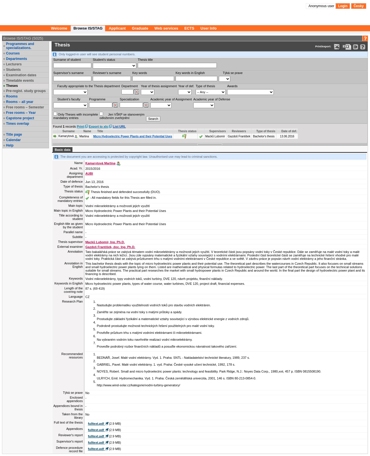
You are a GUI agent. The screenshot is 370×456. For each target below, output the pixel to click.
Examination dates (21, 75)
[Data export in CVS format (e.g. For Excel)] (347, 47)
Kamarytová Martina (100, 163)
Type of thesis (205, 86)
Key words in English (190, 73)
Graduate (140, 28)
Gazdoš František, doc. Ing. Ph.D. (110, 247)
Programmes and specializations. (20, 46)
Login (343, 6)
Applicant (117, 28)
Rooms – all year (19, 102)
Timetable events (20, 81)
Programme (97, 99)
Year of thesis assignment (159, 86)
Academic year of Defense (211, 99)
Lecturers (14, 64)
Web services (166, 28)
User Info (208, 28)
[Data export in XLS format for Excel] (336, 47)
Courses (13, 53)
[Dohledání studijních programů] (115, 105)
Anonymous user (321, 6)
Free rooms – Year (21, 113)
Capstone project (20, 118)
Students (13, 70)
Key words (139, 73)
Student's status (104, 59)
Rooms (12, 96)
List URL (119, 126)
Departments (16, 59)
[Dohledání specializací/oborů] (146, 105)
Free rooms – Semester (25, 107)
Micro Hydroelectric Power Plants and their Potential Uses (132, 136)
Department (129, 86)
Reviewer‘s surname (107, 73)
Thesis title (145, 59)
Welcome (59, 28)
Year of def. (186, 86)
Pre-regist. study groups (26, 91)
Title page (14, 134)
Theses (12, 86)
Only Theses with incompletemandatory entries (75, 116)
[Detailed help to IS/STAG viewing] (363, 47)
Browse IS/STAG (88, 28)
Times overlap (17, 124)
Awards (232, 86)
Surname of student (67, 59)
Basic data (62, 149)
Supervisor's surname (68, 73)
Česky (359, 6)
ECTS (189, 28)
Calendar (13, 140)
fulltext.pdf (96, 423)
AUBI (89, 173)
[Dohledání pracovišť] (136, 92)
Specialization (129, 99)
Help (9, 145)
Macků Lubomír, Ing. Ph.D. (105, 242)
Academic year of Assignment (171, 99)
